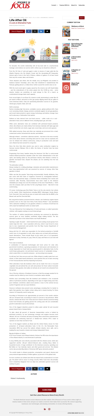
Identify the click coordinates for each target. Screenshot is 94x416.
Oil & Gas (36, 17)
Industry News (19, 17)
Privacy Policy (29, 412)
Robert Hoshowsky (20, 25)
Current (53, 5)
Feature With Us (64, 5)
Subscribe (82, 5)
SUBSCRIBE (47, 390)
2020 (11, 17)
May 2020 (28, 17)
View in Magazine (17, 31)
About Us (74, 5)
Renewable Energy (47, 17)
